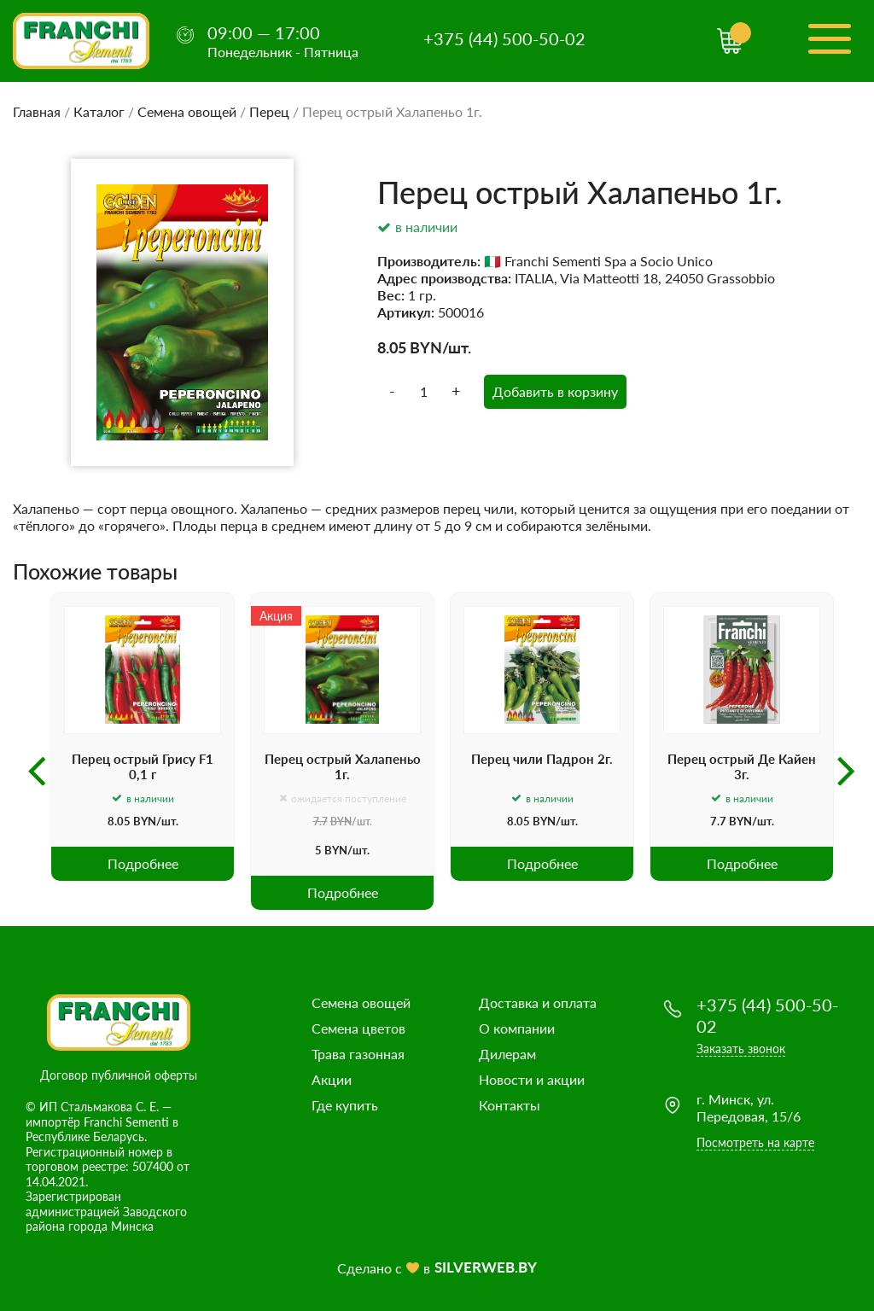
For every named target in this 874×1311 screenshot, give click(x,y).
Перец (269, 111)
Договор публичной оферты (118, 1075)
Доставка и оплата (538, 1002)
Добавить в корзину (555, 391)
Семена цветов (358, 1028)
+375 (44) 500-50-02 (504, 38)
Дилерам (507, 1054)
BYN (426, 347)
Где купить (345, 1105)
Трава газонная (358, 1054)
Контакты (509, 1105)
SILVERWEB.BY (485, 1267)
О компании (517, 1028)
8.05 (391, 347)
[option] (142, 737)
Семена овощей (186, 111)
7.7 (320, 821)
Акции (332, 1079)
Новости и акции (532, 1079)
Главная (37, 111)
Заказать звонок (740, 1048)
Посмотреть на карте (755, 1142)
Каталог (99, 111)
